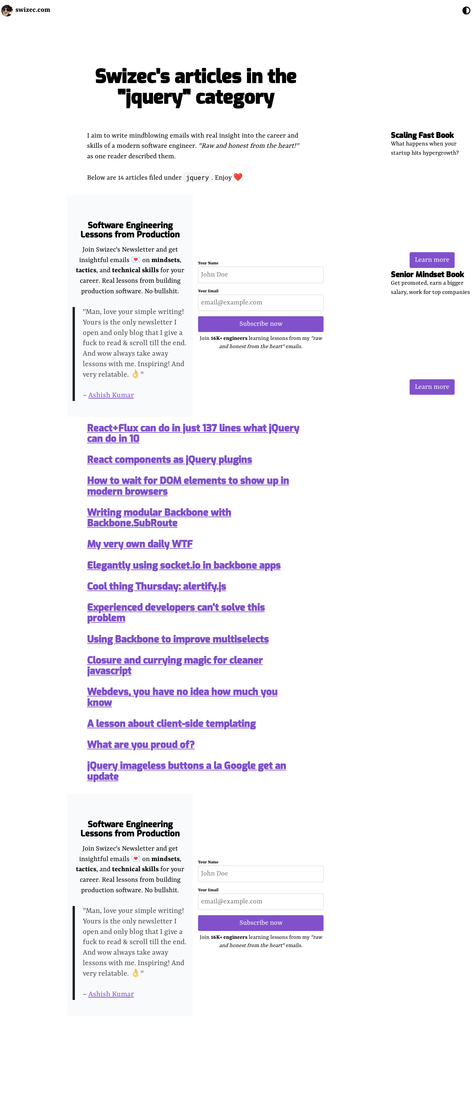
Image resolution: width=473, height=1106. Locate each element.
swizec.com (32, 10)
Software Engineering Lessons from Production (130, 230)
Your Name (208, 263)
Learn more (432, 260)
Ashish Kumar (111, 395)
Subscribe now (260, 324)
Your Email (208, 291)
